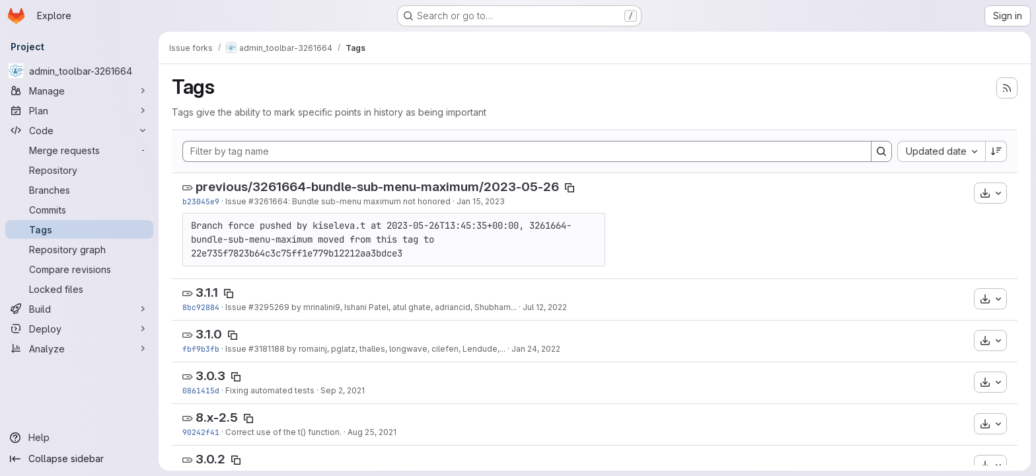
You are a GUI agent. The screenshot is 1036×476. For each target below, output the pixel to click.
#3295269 (268, 307)
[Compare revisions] (79, 269)
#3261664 (268, 201)
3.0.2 (210, 459)
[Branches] (79, 189)
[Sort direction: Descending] (996, 151)
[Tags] (79, 229)
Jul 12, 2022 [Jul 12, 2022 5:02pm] (545, 307)
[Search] (881, 151)
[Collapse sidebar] (79, 459)
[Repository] (79, 170)
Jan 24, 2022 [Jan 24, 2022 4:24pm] (535, 349)
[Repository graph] (79, 249)
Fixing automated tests (269, 390)
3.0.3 (210, 375)
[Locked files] (79, 289)
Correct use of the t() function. (283, 432)
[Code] (79, 130)
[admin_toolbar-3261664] (79, 70)
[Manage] (79, 90)
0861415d (200, 390)
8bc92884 (200, 307)
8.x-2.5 (217, 417)
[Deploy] (79, 328)
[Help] (79, 437)
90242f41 (200, 432)
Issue (236, 201)
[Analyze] (79, 348)
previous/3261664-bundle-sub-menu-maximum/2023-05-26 (377, 186)
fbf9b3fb (200, 349)
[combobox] (941, 151)
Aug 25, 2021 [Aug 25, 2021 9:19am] (372, 432)
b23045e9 (200, 201)
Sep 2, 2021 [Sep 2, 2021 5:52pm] (342, 390)
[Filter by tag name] (526, 151)
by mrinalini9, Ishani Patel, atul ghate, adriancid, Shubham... (403, 307)
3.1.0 (209, 334)
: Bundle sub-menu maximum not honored (369, 201)
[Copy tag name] (569, 188)
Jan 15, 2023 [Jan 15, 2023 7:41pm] (481, 201)
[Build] (79, 308)
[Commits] (79, 209)
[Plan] (79, 110)
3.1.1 (207, 292)
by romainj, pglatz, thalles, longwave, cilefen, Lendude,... (395, 349)
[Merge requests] (79, 150)
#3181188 (266, 349)
